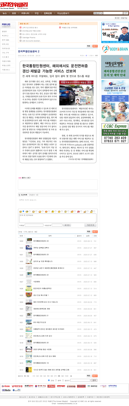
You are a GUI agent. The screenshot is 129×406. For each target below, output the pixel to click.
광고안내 (32, 397)
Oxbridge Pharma (28, 37)
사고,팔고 (5, 57)
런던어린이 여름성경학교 (42, 288)
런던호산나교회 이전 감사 (42, 336)
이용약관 (90, 397)
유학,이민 (5, 44)
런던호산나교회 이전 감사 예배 (44, 356)
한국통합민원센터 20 (41, 342)
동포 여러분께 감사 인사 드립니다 (45, 302)
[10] (66, 376)
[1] (34, 376)
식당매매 (36, 281)
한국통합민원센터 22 (41, 275)
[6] (52, 376)
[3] (41, 376)
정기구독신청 (55, 397)
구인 (37, 13)
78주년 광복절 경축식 (41, 248)
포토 (14, 13)
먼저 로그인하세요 (57, 218)
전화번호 (48, 13)
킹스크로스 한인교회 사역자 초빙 (34, 34)
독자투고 (5, 35)
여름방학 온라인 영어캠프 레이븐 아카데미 (48, 329)
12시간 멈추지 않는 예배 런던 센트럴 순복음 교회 (51, 370)
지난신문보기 (63, 13)
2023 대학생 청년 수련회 (42, 349)
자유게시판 (6, 48)
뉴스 (5, 13)
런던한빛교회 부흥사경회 (31, 31)
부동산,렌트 (6, 65)
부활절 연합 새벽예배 (69, 27)
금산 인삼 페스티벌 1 (41, 295)
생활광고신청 (43, 397)
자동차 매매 (6, 61)
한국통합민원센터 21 (41, 315)
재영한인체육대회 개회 (41, 309)
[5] (48, 376)
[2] (37, 376)
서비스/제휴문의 (69, 397)
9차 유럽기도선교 (39, 322)
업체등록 (81, 397)
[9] (62, 376)
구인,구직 (5, 52)
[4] (44, 376)
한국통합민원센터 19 (41, 363)
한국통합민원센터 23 (41, 254)
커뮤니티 (25, 13)
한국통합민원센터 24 (41, 241)
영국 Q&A (5, 40)
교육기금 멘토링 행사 (30, 27)
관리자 (38, 55)
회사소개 (22, 397)
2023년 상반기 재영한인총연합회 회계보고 (48, 268)
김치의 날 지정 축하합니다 (43, 261)
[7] (55, 376)
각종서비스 (6, 69)
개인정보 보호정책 (103, 397)
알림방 (4, 31)
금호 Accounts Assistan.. (31, 41)
